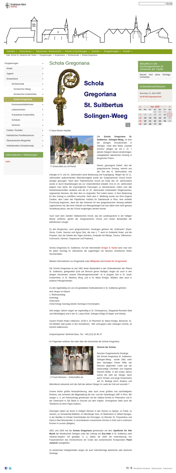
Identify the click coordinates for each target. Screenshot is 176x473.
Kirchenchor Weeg (22, 89)
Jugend (10, 73)
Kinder (10, 68)
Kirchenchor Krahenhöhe (25, 94)
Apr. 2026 (155, 107)
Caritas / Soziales (15, 130)
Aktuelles (11, 51)
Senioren (16, 125)
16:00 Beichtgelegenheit (150, 97)
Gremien (96, 51)
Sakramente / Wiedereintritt (49, 51)
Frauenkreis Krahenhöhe (23, 115)
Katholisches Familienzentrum (20, 135)
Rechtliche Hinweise (142, 468)
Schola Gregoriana (89, 55)
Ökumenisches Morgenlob (18, 140)
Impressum (167, 468)
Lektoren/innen (18, 109)
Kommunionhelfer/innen (23, 104)
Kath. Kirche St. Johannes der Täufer (21, 55)
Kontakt (127, 51)
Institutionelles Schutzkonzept (20, 146)
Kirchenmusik (73, 55)
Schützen (16, 120)
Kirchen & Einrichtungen (77, 51)
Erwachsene (60, 55)
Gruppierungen (112, 51)
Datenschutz (157, 468)
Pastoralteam (26, 51)
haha (8, 161)
